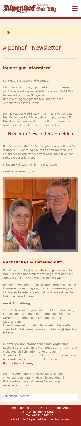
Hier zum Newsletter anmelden (40, 134)
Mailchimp (47, 270)
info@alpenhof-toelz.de (37, 419)
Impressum (63, 419)
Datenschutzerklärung (18, 363)
